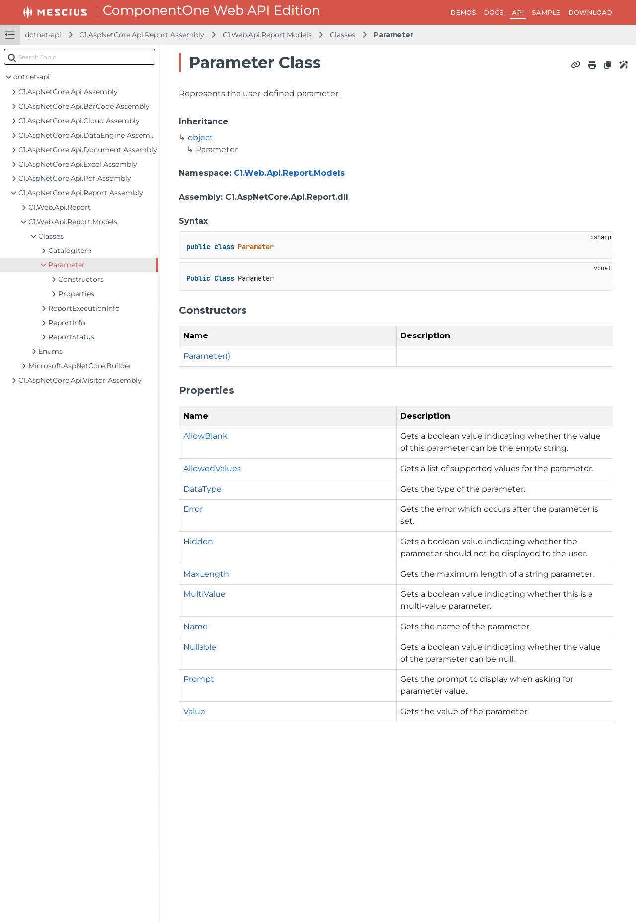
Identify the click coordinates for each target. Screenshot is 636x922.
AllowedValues (212, 468)
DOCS (494, 12)
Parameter (393, 34)
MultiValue (204, 594)
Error (193, 509)
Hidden (198, 541)
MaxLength (206, 574)
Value (194, 711)
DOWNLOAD (590, 12)
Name (195, 626)
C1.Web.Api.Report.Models (267, 34)
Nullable (199, 647)
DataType (202, 489)
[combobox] (79, 57)
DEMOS (463, 12)
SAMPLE (546, 12)
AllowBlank (205, 436)
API (518, 12)
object (200, 137)
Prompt (198, 679)
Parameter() (206, 356)
